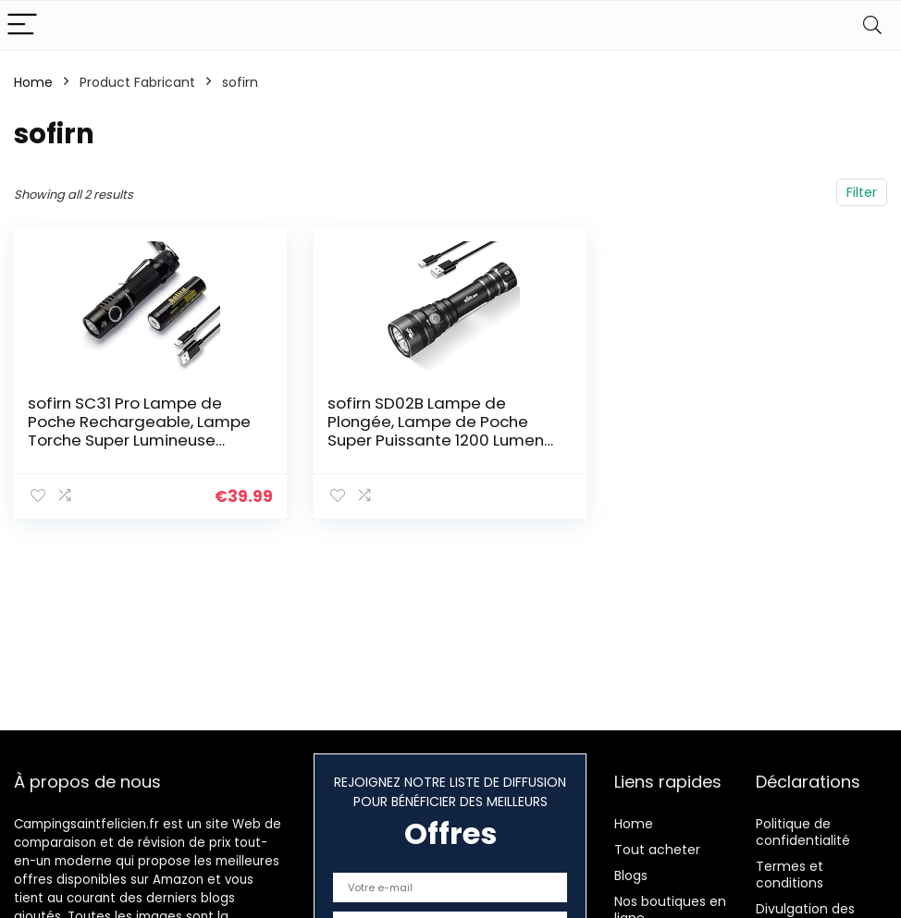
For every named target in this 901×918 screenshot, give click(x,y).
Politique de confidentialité (803, 832)
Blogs (631, 875)
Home (33, 82)
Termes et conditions (789, 874)
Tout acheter (657, 849)
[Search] (872, 25)
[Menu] (22, 25)
